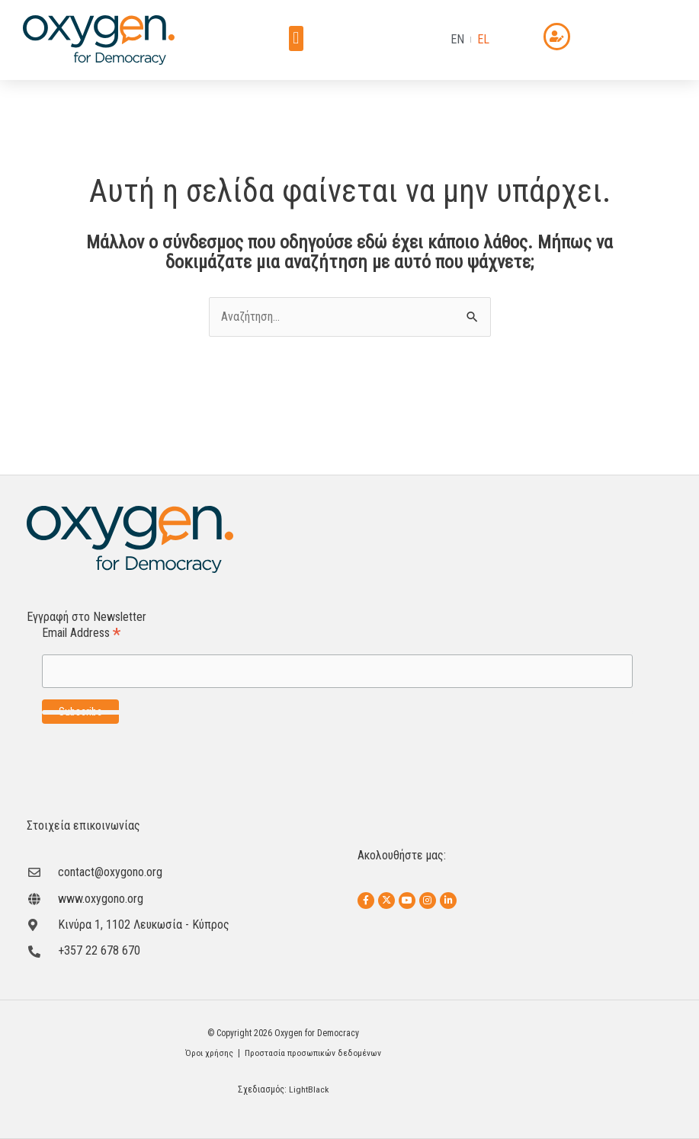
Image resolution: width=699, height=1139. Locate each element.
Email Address (81, 634)
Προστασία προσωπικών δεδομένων (313, 1053)
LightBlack (309, 1089)
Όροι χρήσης (207, 1053)
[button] (296, 38)
